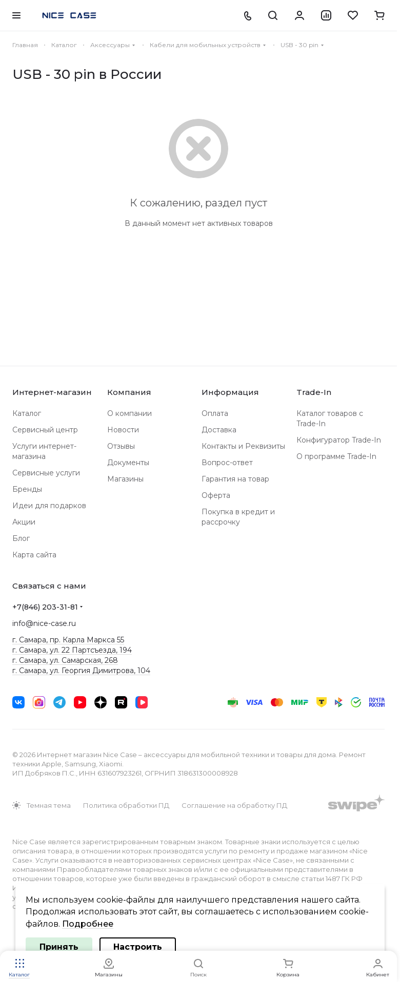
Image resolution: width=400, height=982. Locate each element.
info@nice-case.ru (44, 623)
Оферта (216, 495)
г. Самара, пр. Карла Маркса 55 (68, 639)
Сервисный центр (45, 429)
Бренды (27, 489)
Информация (230, 392)
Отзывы (121, 446)
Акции (23, 522)
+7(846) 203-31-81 (45, 607)
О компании (129, 413)
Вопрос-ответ (227, 462)
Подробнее (87, 924)
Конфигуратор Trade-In (338, 440)
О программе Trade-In (336, 456)
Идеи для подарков (49, 505)
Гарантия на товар (235, 479)
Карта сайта (34, 554)
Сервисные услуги (46, 472)
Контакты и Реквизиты (243, 446)
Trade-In (313, 392)
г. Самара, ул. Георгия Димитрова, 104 (81, 670)
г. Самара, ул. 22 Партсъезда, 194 (72, 650)
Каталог (26, 413)
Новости (123, 429)
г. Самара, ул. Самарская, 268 (65, 660)
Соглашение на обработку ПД (234, 805)
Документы (128, 462)
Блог (21, 538)
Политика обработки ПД (126, 805)
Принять (58, 947)
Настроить (137, 947)
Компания (129, 392)
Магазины (125, 479)
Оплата (215, 413)
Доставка (219, 429)
